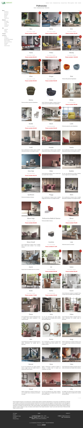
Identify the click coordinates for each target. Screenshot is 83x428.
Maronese (6, 14)
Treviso (5, 44)
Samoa (5, 16)
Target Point (6, 18)
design (5, 30)
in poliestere (6, 25)
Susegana (6, 43)
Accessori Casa (64, 2)
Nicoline (5, 15)
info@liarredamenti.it (65, 415)
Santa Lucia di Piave (8, 41)
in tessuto (6, 26)
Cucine (51, 2)
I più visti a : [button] (4, 35)
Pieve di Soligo (7, 40)
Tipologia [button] (4, 33)
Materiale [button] (4, 19)
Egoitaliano (6, 11)
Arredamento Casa (56, 2)
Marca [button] (3, 10)
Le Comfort (6, 13)
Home (35, 7)
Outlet (76, 2)
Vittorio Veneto (7, 45)
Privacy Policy (16, 418)
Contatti (79, 2)
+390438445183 (66, 417)
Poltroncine (47, 7)
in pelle (5, 23)
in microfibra (6, 22)
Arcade (5, 36)
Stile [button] (3, 28)
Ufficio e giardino (71, 2)
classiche (6, 29)
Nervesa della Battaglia (8, 39)
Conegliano (6, 38)
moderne (6, 31)
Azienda (47, 2)
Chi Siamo (15, 413)
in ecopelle (6, 21)
